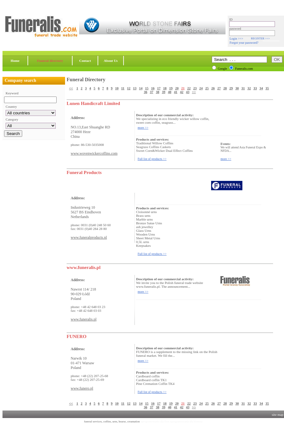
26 (213, 88)
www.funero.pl (82, 388)
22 (188, 88)
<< (71, 88)
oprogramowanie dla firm (154, 421)
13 (134, 88)
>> (194, 92)
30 (237, 88)
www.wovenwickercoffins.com (94, 153)
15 (147, 88)
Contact (85, 60)
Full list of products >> (152, 159)
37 (151, 92)
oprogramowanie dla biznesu (186, 421)
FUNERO (76, 336)
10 (117, 88)
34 (261, 88)
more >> (143, 127)
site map (277, 414)
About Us (111, 60)
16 (153, 88)
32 (249, 88)
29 (231, 88)
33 (255, 88)
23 (195, 88)
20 (177, 88)
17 (158, 88)
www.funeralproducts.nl (89, 237)
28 (225, 88)
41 (175, 92)
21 (183, 88)
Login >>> (236, 38)
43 (187, 92)
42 (181, 92)
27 (219, 88)
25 (207, 88)
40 (169, 92)
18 (164, 88)
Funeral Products (84, 172)
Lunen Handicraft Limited (93, 103)
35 (267, 88)
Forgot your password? (244, 42)
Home (15, 60)
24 (201, 88)
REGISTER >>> (260, 38)
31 (243, 88)
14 (140, 88)
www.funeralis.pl (83, 267)
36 (145, 92)
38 (157, 92)
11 (122, 88)
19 (171, 88)
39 (163, 92)
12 (128, 88)
